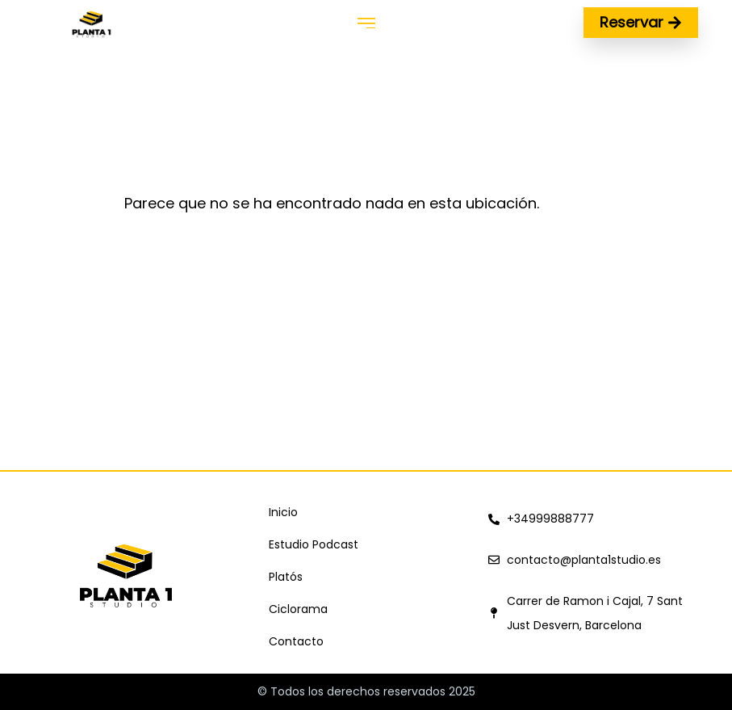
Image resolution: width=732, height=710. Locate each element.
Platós (286, 577)
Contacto (296, 641)
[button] (366, 23)
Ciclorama (298, 609)
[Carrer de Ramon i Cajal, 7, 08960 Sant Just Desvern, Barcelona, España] (366, 349)
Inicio (283, 512)
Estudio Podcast (313, 544)
